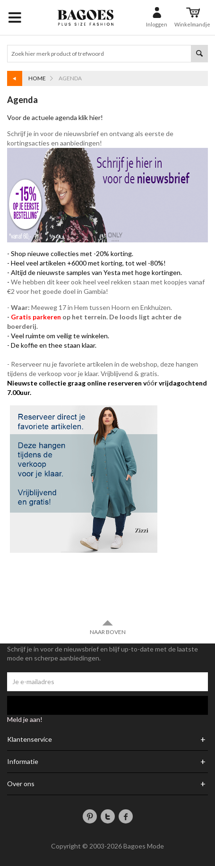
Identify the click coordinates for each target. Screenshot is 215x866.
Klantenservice (29, 739)
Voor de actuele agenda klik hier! (55, 117)
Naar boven (108, 627)
